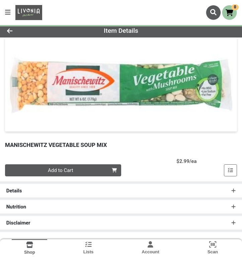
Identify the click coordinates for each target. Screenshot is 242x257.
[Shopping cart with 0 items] (229, 12)
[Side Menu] (7, 12)
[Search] (213, 12)
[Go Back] (34, 31)
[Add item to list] (230, 170)
